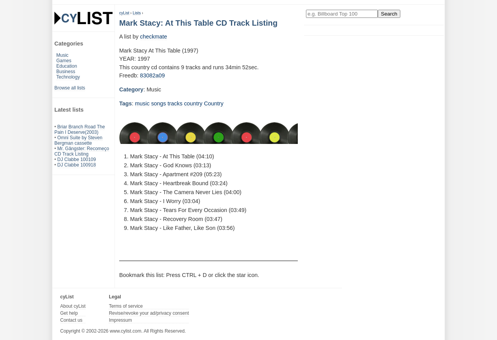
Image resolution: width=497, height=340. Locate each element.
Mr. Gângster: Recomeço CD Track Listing (81, 151)
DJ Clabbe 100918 (76, 165)
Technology (68, 77)
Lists (137, 13)
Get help (69, 313)
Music (62, 55)
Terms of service (125, 306)
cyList (124, 13)
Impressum (120, 320)
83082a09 (152, 75)
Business (65, 71)
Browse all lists (69, 88)
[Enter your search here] (342, 14)
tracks (175, 103)
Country (213, 103)
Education (66, 66)
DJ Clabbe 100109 (76, 159)
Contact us (71, 320)
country (193, 103)
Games (63, 60)
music (142, 103)
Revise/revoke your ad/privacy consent (149, 313)
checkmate (153, 36)
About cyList (72, 306)
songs (158, 103)
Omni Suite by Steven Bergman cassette (78, 140)
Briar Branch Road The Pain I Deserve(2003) (79, 129)
